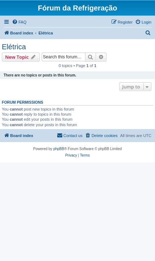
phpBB (58, 149)
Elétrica (14, 47)
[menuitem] (19, 22)
